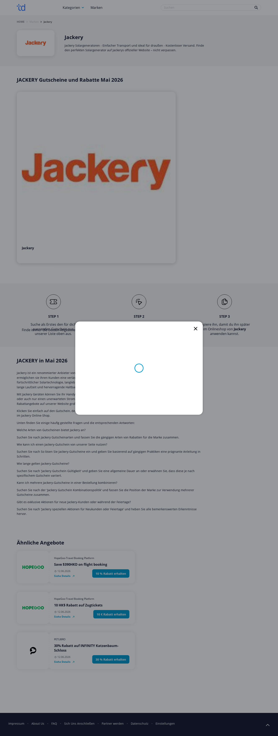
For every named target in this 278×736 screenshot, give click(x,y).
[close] (195, 328)
